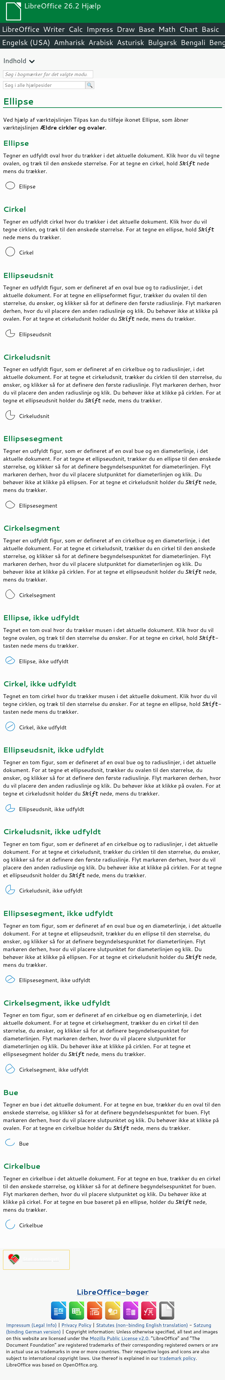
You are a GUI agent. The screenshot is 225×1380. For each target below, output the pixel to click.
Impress (100, 29)
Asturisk (130, 42)
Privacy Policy (76, 1325)
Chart (188, 29)
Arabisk (100, 42)
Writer (54, 29)
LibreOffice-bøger (113, 1292)
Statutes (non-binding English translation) (142, 1325)
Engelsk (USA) (26, 42)
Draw (126, 29)
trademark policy (178, 1358)
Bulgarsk (162, 42)
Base (146, 29)
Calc (75, 29)
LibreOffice (20, 29)
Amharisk (69, 42)
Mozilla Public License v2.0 (119, 1338)
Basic (210, 29)
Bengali (193, 42)
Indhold (14, 60)
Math (167, 29)
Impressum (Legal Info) (31, 1325)
